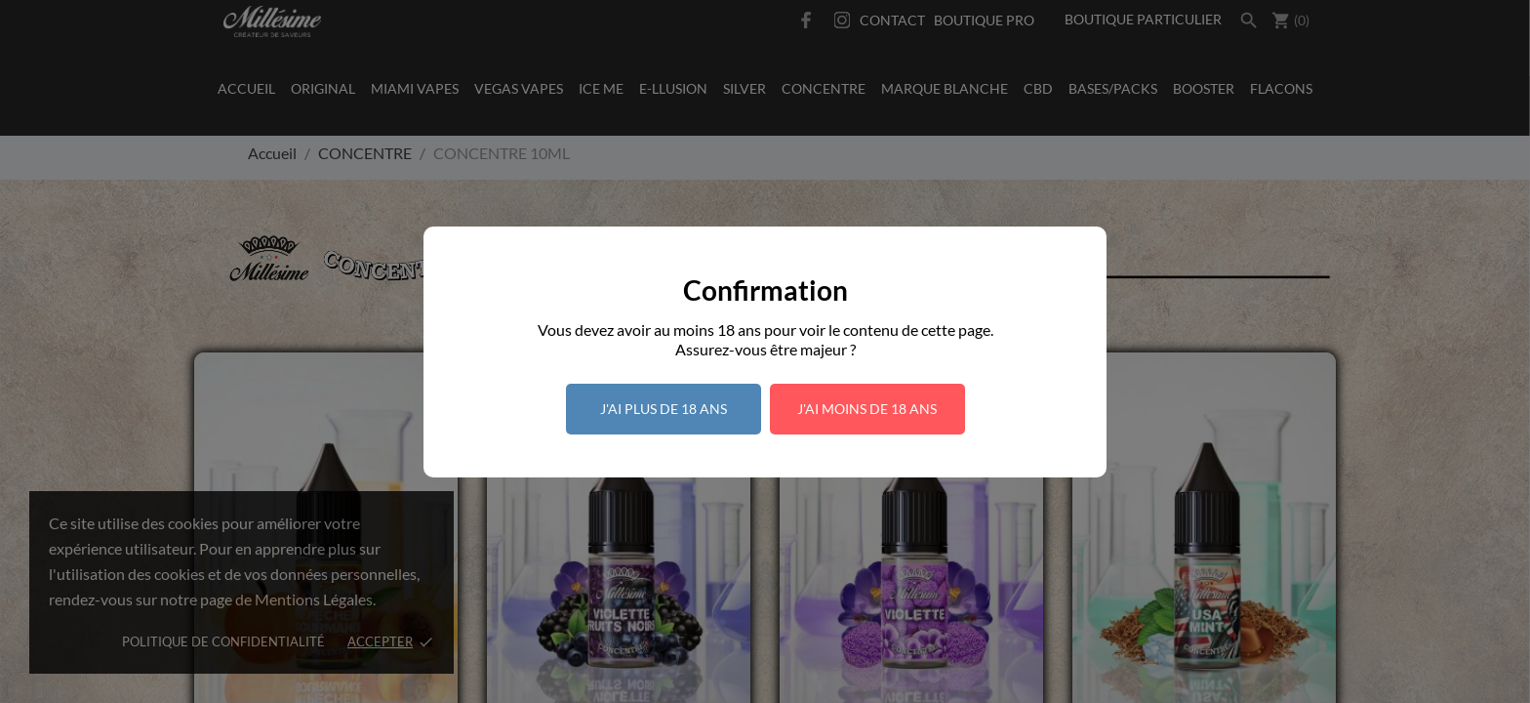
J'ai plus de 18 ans (663, 408)
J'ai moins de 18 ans (867, 408)
